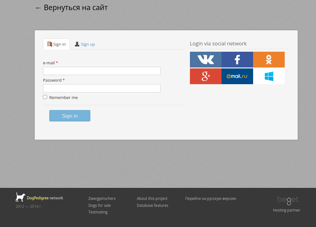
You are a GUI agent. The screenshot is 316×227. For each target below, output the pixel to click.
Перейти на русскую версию (210, 198)
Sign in (56, 44)
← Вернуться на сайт (71, 7)
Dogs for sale (99, 205)
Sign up (85, 44)
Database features (152, 205)
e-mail (50, 62)
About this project (152, 198)
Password (54, 80)
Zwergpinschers (102, 198)
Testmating (98, 211)
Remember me (60, 97)
